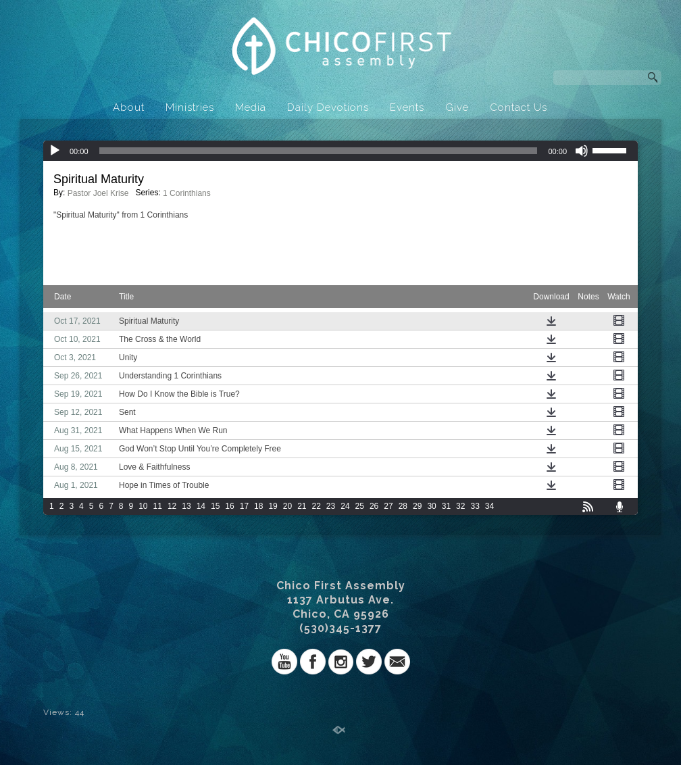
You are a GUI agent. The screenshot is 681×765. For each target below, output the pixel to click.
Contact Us (518, 107)
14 (201, 506)
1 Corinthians (187, 193)
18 (258, 506)
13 (186, 506)
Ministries (190, 107)
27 (388, 506)
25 (359, 506)
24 (344, 506)
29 (417, 506)
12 (172, 506)
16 (229, 506)
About (129, 107)
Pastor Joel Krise (98, 193)
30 (431, 506)
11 (157, 506)
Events (407, 107)
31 (446, 506)
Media (250, 107)
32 (460, 506)
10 (142, 506)
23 (330, 506)
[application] (340, 151)
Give (457, 107)
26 (374, 506)
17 (244, 506)
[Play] (54, 150)
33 (474, 506)
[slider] (318, 150)
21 (301, 506)
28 (403, 506)
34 (489, 506)
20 (287, 506)
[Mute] (581, 150)
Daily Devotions (328, 107)
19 (272, 506)
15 (215, 506)
